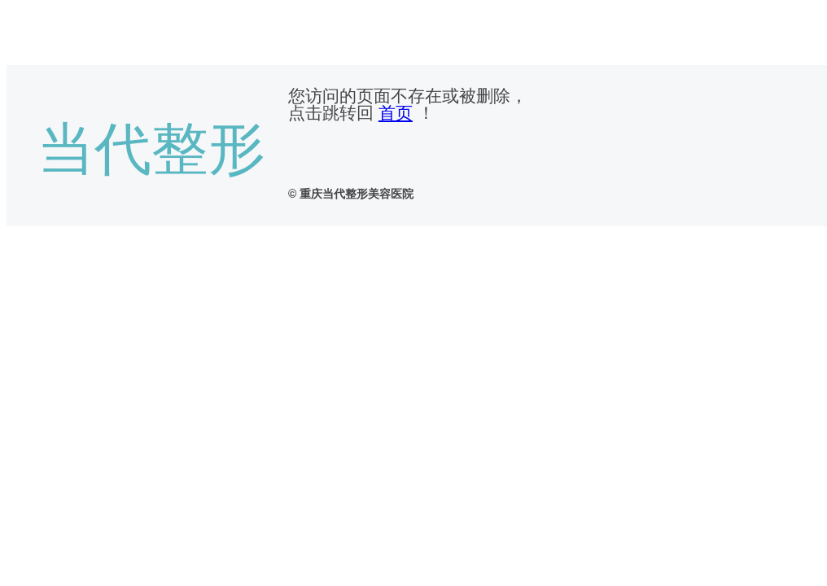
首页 (395, 112)
